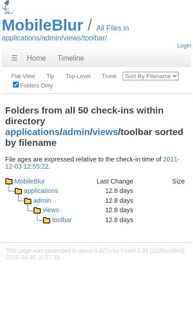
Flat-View (23, 76)
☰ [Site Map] (14, 58)
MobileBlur (30, 181)
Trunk (109, 76)
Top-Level (78, 76)
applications (32, 132)
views (105, 132)
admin (76, 132)
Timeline (70, 58)
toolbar (62, 219)
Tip (50, 76)
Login (184, 45)
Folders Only (33, 85)
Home (36, 58)
